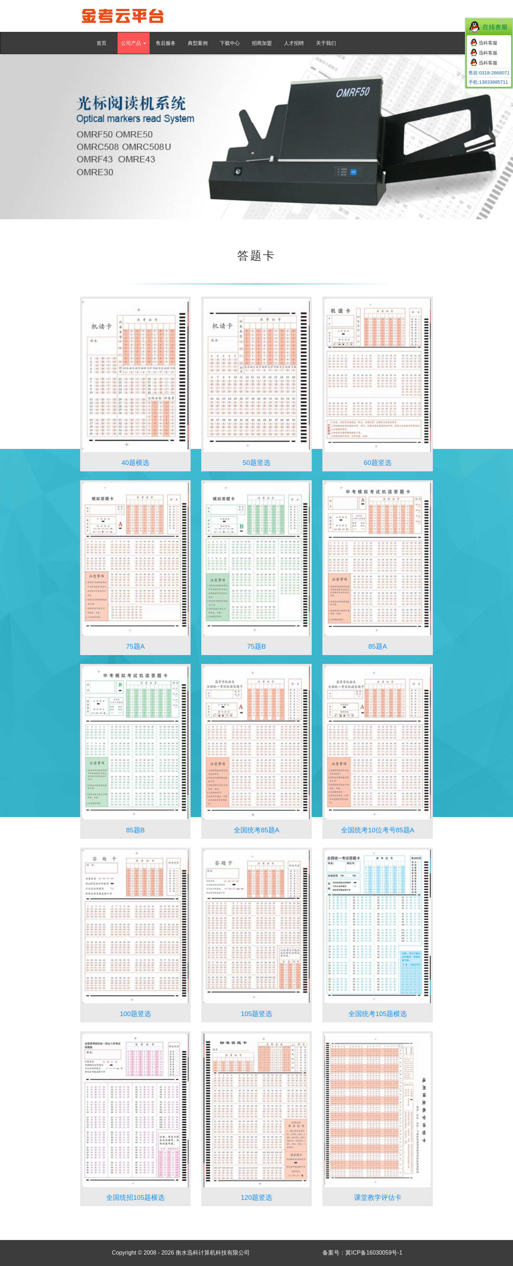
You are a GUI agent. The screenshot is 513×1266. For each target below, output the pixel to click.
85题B (135, 830)
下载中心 (230, 43)
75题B (256, 646)
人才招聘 (294, 43)
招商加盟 (262, 43)
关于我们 (326, 43)
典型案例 (198, 43)
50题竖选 (256, 462)
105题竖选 (256, 1013)
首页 (102, 43)
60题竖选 (378, 462)
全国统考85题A (256, 830)
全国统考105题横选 (377, 1013)
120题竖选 (256, 1197)
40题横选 (135, 462)
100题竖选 (135, 1013)
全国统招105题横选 (135, 1197)
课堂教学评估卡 (377, 1197)
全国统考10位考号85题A (377, 830)
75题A (135, 646)
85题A (377, 646)
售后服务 (166, 43)
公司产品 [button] (133, 43)
